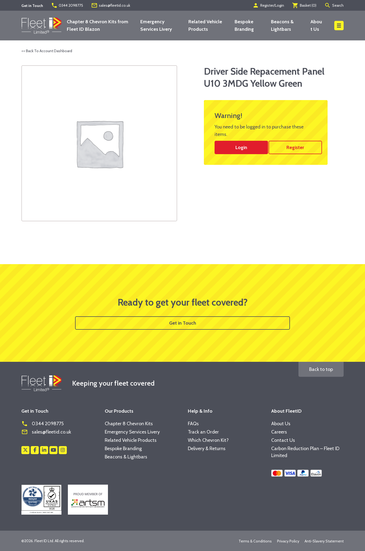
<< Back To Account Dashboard (46, 50)
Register (295, 147)
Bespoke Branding (123, 448)
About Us (280, 424)
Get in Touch (182, 323)
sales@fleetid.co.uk (110, 5)
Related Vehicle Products (131, 440)
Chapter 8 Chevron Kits (129, 424)
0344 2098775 (67, 5)
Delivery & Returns (207, 448)
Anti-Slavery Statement (324, 541)
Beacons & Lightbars (126, 457)
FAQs (193, 424)
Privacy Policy (288, 541)
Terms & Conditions (255, 541)
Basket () (304, 5)
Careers (279, 432)
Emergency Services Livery (132, 432)
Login (241, 147)
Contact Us (283, 440)
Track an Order (203, 432)
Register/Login (268, 5)
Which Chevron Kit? (208, 440)
